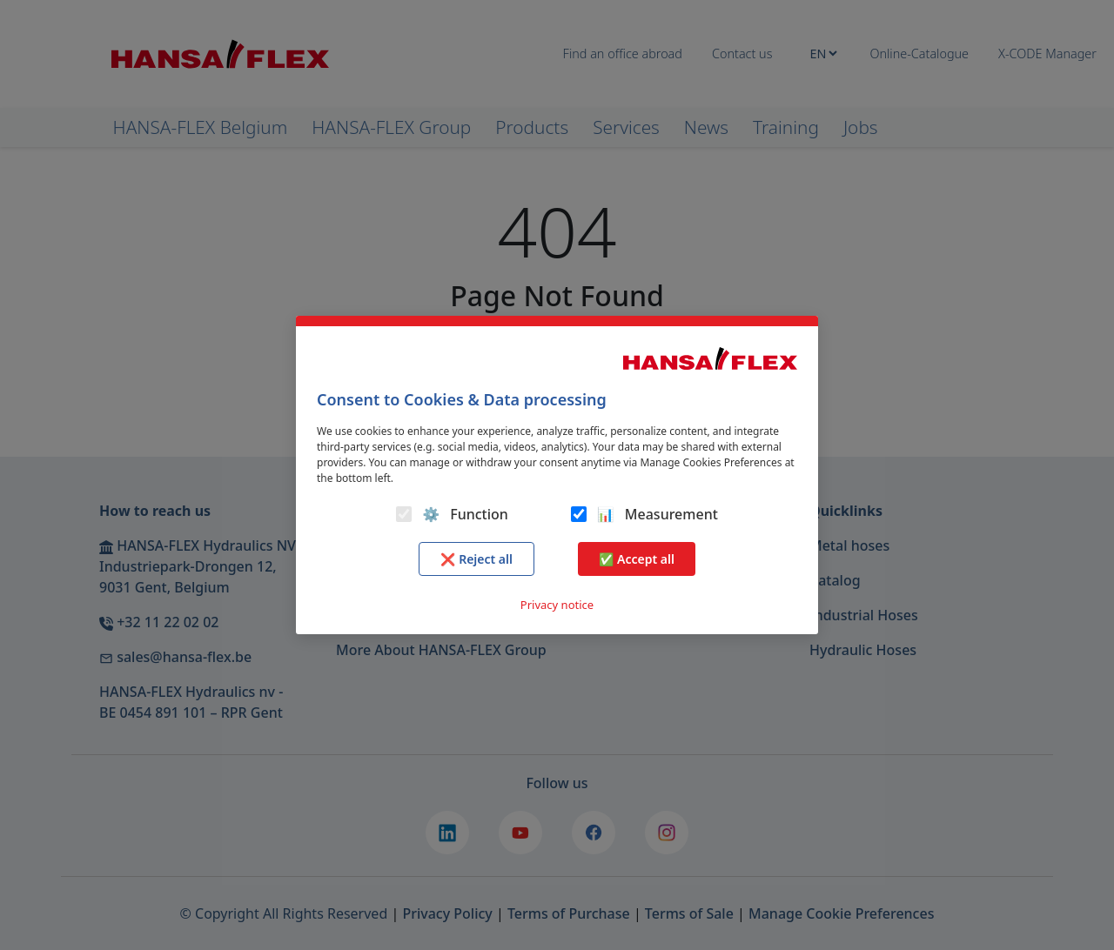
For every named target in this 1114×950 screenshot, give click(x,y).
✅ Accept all (636, 559)
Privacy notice (557, 604)
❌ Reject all (476, 559)
